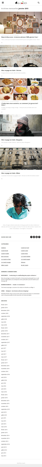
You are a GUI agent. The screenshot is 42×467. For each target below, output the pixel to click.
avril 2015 (3, 424)
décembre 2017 (5, 333)
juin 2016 (3, 383)
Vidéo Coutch (4, 265)
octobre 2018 (4, 313)
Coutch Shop (24, 253)
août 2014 (4, 447)
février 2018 (4, 328)
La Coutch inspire (25, 259)
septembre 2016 (5, 374)
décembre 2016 (5, 365)
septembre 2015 (5, 409)
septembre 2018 (5, 316)
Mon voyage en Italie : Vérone (11, 70)
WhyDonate (4, 275)
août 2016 (4, 377)
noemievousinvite (6, 284)
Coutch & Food (5, 35)
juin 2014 (3, 453)
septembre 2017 (5, 342)
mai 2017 (3, 351)
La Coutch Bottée (25, 256)
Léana (2, 291)
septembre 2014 (5, 444)
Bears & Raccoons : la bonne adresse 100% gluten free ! (19, 37)
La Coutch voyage (5, 68)
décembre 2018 (5, 310)
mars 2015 (4, 426)
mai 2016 (3, 386)
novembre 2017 (5, 336)
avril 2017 (3, 354)
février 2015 (4, 429)
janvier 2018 (4, 331)
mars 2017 (4, 357)
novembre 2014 (5, 438)
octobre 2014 (4, 441)
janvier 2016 (4, 397)
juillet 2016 (4, 380)
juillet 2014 (4, 450)
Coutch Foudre (5, 253)
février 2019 (4, 304)
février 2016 (4, 394)
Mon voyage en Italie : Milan (10, 173)
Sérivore (23, 262)
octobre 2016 (4, 371)
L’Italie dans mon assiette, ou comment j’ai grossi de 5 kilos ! (19, 104)
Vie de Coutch (24, 265)
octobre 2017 (4, 339)
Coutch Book (4, 250)
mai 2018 (3, 322)
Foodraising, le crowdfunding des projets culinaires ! (22, 275)
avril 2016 (3, 389)
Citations (3, 248)
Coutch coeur (24, 250)
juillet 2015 (4, 415)
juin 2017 (3, 348)
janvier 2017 (4, 363)
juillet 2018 (4, 319)
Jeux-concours (5, 256)
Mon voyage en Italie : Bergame (11, 140)
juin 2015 (3, 418)
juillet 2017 (4, 345)
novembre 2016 (5, 368)
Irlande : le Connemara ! (19, 284)
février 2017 (4, 360)
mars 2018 (4, 325)
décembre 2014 (5, 435)
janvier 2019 (4, 307)
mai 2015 (3, 421)
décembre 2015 (5, 400)
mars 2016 (4, 392)
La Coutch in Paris (14, 35)
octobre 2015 (4, 406)
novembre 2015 (5, 403)
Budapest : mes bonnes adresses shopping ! (17, 291)
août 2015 (4, 412)
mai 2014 (3, 456)
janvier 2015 (4, 432)
